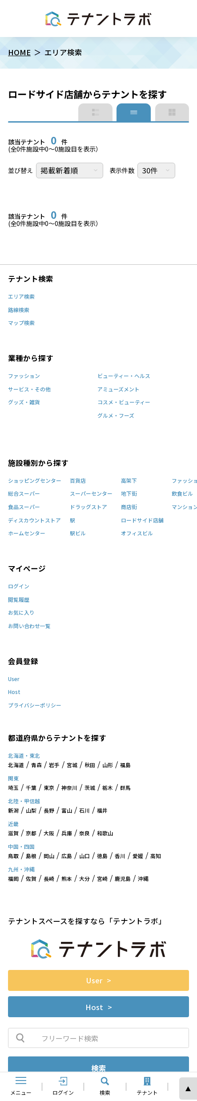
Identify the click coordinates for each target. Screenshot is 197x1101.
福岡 (13, 879)
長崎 (49, 879)
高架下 (129, 481)
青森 (36, 765)
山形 (107, 765)
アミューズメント (118, 389)
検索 (98, 1068)
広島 (66, 856)
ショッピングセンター (34, 481)
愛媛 (138, 856)
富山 (66, 811)
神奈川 (69, 788)
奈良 (84, 833)
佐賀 (31, 879)
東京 (49, 788)
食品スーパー (24, 507)
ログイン (18, 586)
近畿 (13, 824)
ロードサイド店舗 (142, 521)
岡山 (49, 856)
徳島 (102, 856)
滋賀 (13, 833)
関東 (13, 779)
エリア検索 (21, 297)
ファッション (24, 376)
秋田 (89, 765)
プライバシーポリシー (34, 706)
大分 (84, 879)
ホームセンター (26, 533)
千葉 (31, 788)
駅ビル (78, 533)
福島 (125, 765)
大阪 (49, 833)
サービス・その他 (29, 389)
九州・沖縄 (21, 870)
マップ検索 (21, 323)
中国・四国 (21, 847)
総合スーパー (24, 494)
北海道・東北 (24, 756)
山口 (84, 856)
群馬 (125, 788)
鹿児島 (123, 879)
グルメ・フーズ (115, 416)
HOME (19, 52)
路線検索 (18, 310)
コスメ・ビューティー (123, 402)
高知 (155, 856)
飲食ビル (182, 494)
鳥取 (13, 856)
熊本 (66, 879)
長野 (49, 811)
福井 (102, 811)
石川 (84, 811)
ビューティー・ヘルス (123, 376)
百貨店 (78, 481)
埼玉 (13, 788)
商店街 (129, 507)
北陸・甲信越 (24, 801)
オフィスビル (137, 533)
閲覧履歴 (18, 600)
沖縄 (143, 879)
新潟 (13, 811)
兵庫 (66, 833)
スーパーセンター (91, 494)
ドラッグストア (88, 507)
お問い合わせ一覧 (29, 626)
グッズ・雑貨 (24, 402)
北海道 (16, 765)
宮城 (72, 765)
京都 (31, 833)
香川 (120, 856)
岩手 (54, 765)
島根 (31, 856)
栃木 (107, 788)
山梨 (31, 811)
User (14, 679)
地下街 (129, 494)
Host (14, 692)
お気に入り (21, 613)
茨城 (89, 788)
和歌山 (105, 833)
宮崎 (102, 879)
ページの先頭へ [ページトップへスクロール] (188, 1088)
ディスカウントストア (34, 521)
